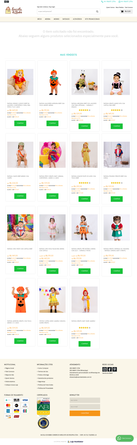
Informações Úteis (45, 365)
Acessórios (77, 19)
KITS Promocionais (92, 19)
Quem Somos (110, 7)
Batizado (66, 19)
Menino (56, 19)
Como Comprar (43, 368)
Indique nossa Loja (11, 385)
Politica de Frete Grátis (45, 385)
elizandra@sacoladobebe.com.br (81, 377)
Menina (47, 19)
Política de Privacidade (45, 388)
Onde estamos (10, 382)
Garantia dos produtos (45, 378)
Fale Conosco (129, 7)
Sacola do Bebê (107, 373)
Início (39, 19)
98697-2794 (110, 2)
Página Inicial (9, 368)
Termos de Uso (43, 372)
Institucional (9, 365)
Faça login (52, 7)
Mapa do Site (9, 375)
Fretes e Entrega (43, 375)
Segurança (41, 382)
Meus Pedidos (120, 7)
